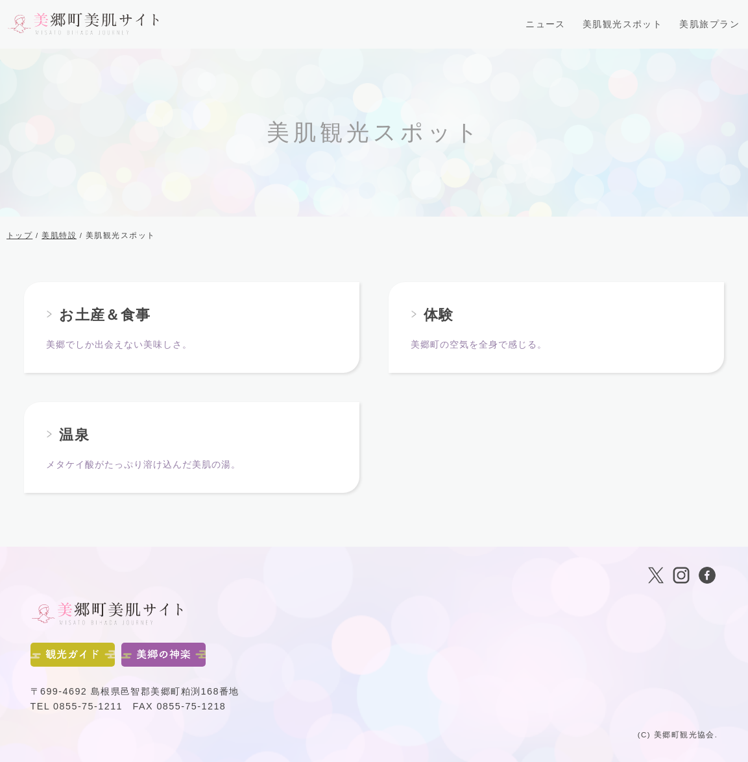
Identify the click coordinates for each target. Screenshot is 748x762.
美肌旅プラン (709, 24)
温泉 (74, 435)
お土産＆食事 (105, 315)
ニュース (545, 24)
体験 (439, 315)
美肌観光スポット (623, 24)
